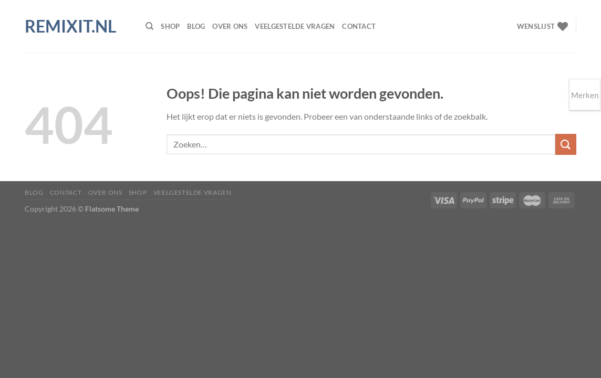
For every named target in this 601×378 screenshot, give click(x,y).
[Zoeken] (149, 26)
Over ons (229, 26)
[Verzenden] (565, 144)
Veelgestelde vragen (295, 26)
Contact (359, 26)
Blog (196, 26)
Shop (170, 26)
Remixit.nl (71, 26)
